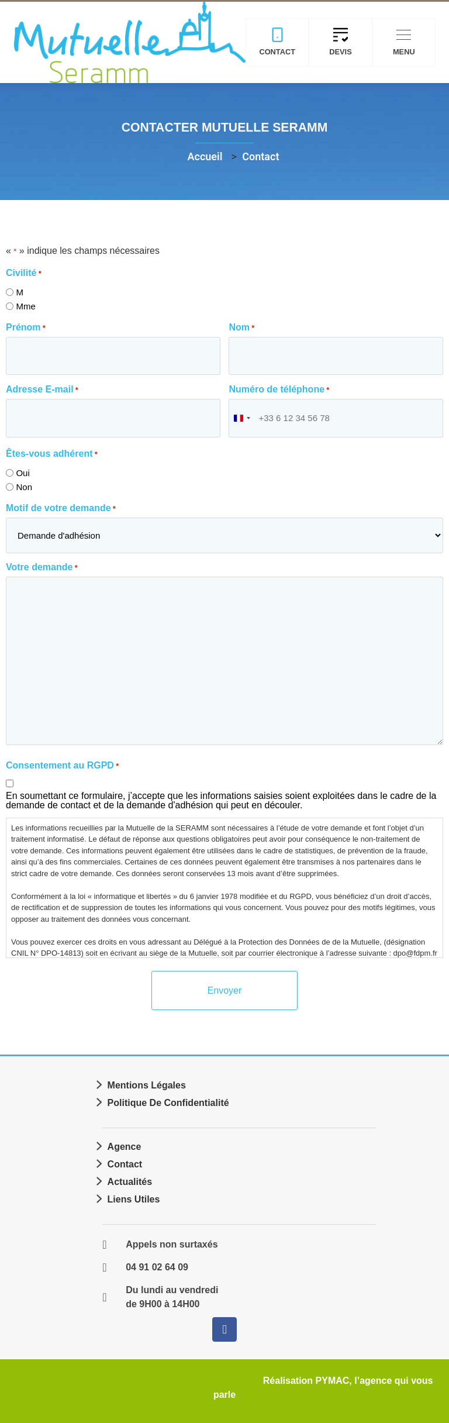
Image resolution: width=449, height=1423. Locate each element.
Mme (25, 306)
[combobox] (241, 417)
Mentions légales (147, 1083)
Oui (22, 471)
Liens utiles (134, 1198)
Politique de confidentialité (168, 1101)
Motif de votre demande (61, 506)
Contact (125, 1162)
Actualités (130, 1180)
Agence (124, 1145)
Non (24, 485)
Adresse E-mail (42, 389)
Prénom (26, 327)
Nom (241, 327)
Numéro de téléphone (279, 389)
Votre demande (42, 566)
